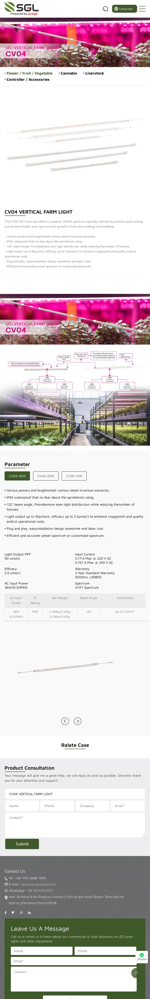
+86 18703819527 (40, 890)
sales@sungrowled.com (38, 884)
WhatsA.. (143, 959)
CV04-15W (74, 476)
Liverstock (94, 73)
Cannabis (69, 73)
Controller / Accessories (28, 79)
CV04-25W (46, 476)
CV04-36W (17, 476)
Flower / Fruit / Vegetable (29, 73)
